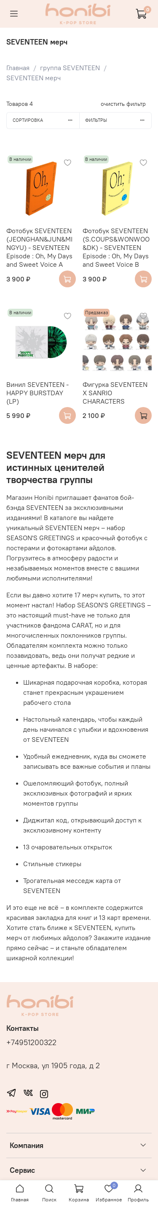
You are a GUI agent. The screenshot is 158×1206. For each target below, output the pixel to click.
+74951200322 (31, 1042)
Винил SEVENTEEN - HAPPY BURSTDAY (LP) (37, 392)
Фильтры (118, 120)
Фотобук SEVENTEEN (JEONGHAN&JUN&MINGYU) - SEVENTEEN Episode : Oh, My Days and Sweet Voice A (39, 247)
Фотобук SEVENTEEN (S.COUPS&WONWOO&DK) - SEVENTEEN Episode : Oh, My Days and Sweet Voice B (116, 247)
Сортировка (46, 120)
